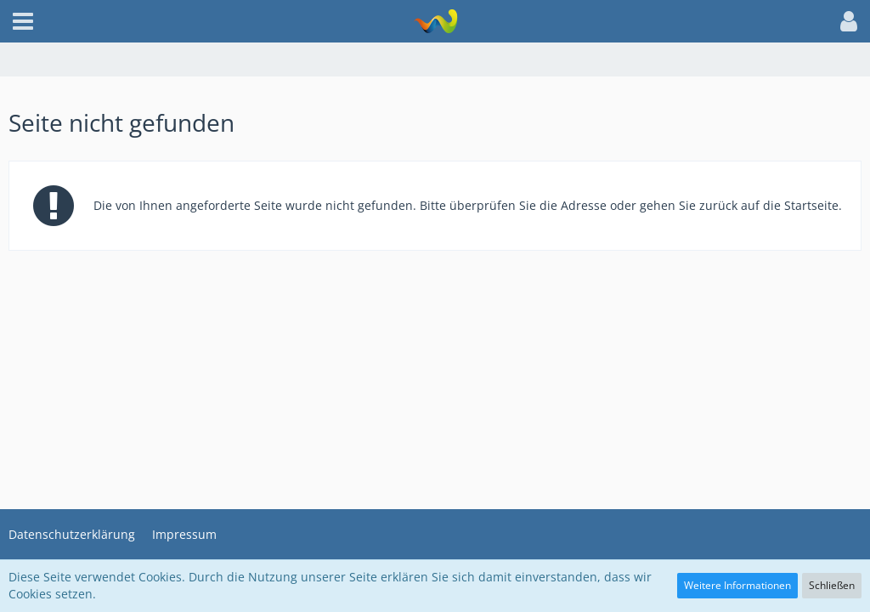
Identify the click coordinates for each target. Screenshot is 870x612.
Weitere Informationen (737, 585)
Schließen (832, 585)
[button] (22, 21)
